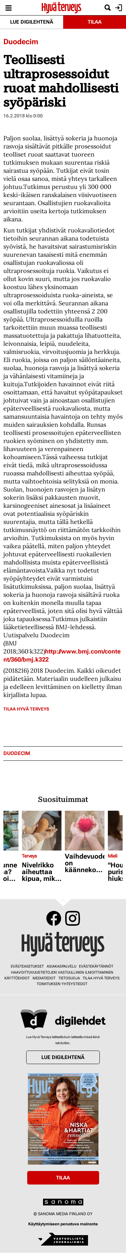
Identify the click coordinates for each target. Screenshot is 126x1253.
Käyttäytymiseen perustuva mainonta (63, 1224)
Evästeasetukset (27, 966)
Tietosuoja (69, 978)
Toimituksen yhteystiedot (62, 984)
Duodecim (20, 41)
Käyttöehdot (17, 978)
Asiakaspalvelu (61, 966)
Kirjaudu (118, 7)
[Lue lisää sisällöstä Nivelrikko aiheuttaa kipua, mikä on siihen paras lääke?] (41, 831)
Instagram (72, 918)
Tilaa (94, 22)
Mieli (112, 856)
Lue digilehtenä (31, 22)
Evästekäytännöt (96, 966)
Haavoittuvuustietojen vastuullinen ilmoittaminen (62, 972)
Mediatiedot (44, 978)
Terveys (29, 856)
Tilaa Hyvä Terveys (26, 709)
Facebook (53, 918)
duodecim (16, 753)
